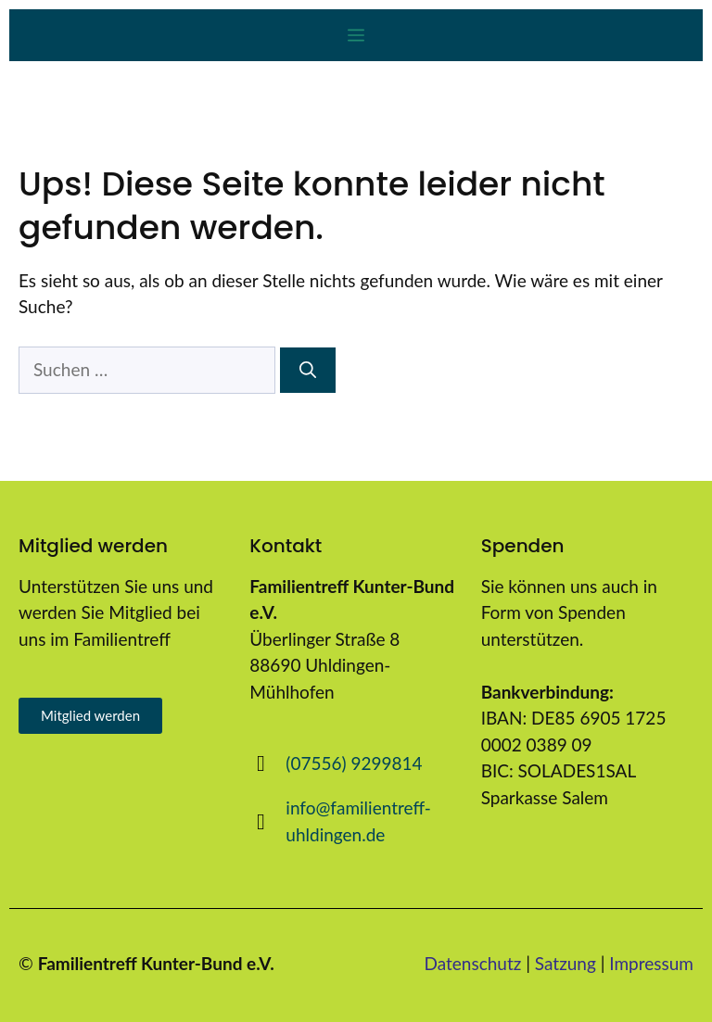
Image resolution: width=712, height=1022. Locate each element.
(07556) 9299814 (354, 763)
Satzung (565, 963)
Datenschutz (473, 963)
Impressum (651, 963)
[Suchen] (308, 370)
